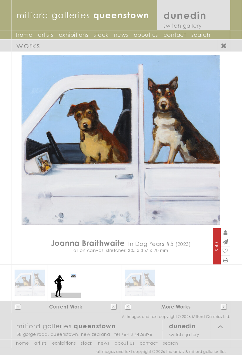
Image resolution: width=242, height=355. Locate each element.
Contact (174, 35)
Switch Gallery (182, 25)
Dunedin (185, 15)
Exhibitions (74, 35)
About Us (146, 35)
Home (24, 35)
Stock (101, 35)
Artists (45, 35)
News (121, 35)
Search (200, 35)
